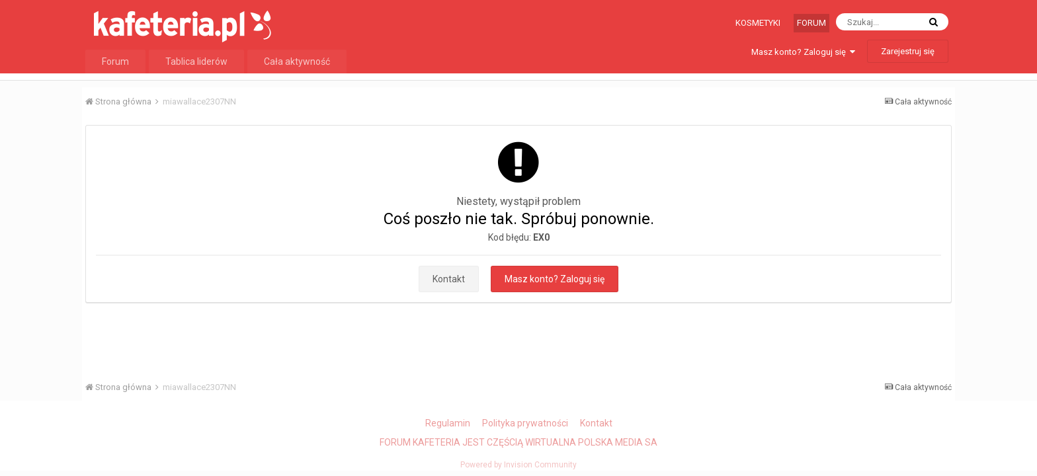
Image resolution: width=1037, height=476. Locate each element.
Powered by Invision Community (518, 464)
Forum (811, 23)
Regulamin (447, 423)
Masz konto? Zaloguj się (803, 52)
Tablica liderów (196, 61)
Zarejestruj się (907, 51)
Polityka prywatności (525, 423)
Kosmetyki (757, 23)
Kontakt (449, 279)
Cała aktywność (297, 61)
